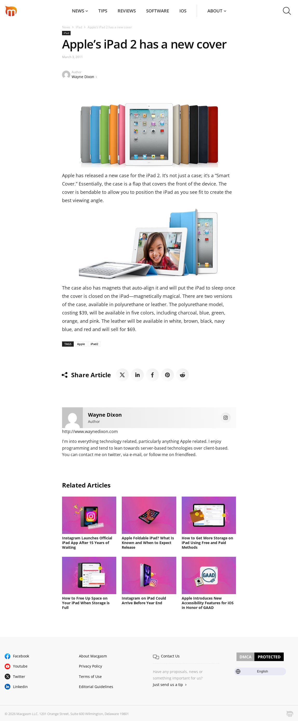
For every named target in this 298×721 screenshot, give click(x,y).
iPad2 (94, 344)
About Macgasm (93, 656)
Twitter (19, 676)
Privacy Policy (90, 666)
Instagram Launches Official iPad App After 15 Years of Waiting (87, 542)
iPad (79, 27)
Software (157, 11)
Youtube (20, 666)
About (214, 11)
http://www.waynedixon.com (90, 431)
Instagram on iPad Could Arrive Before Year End (144, 600)
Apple (81, 344)
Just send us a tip (168, 684)
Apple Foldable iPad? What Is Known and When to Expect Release (148, 542)
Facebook (21, 656)
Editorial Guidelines (96, 686)
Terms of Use (90, 676)
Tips (102, 11)
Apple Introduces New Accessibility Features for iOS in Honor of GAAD (208, 603)
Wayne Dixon (83, 76)
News (78, 11)
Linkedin (20, 686)
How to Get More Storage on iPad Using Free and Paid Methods (207, 542)
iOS (182, 11)
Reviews (127, 11)
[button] (287, 11)
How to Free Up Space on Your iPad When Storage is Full (86, 603)
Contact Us (170, 656)
